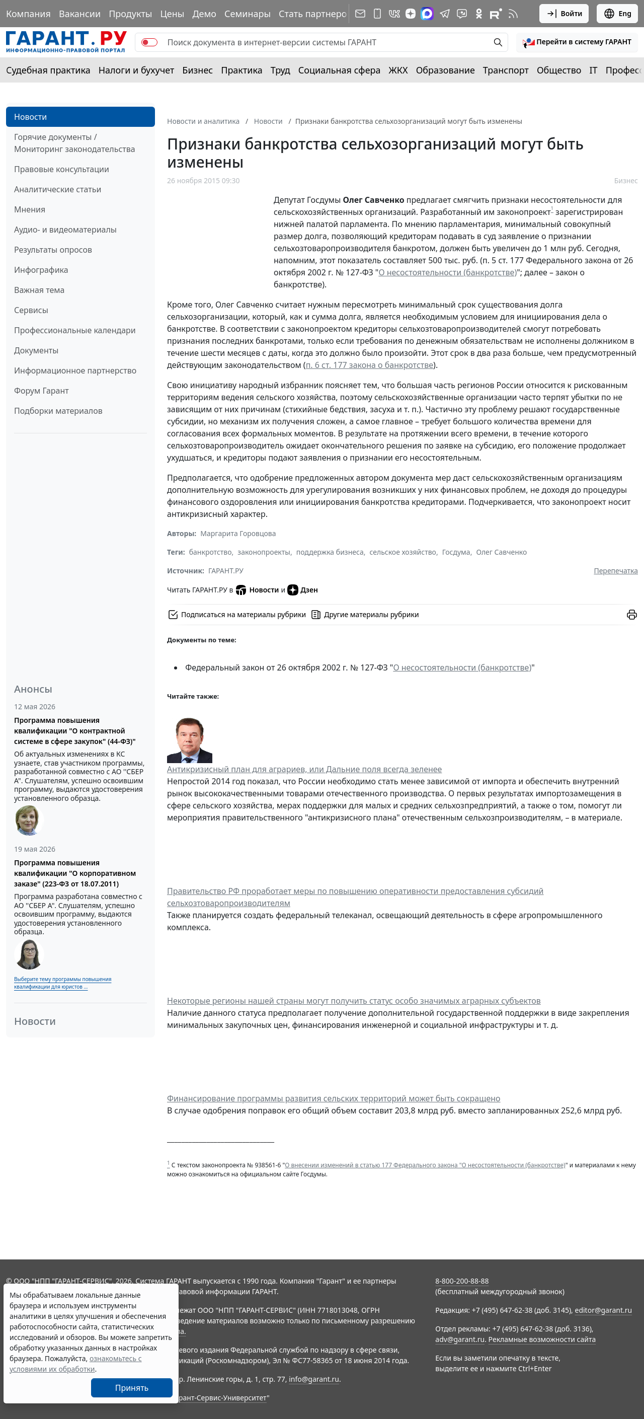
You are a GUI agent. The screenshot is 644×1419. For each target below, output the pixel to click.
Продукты (130, 14)
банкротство (210, 552)
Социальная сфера (339, 70)
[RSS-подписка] (513, 14)
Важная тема (39, 289)
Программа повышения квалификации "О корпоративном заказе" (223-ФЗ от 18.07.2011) (75, 873)
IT (594, 70)
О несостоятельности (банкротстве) (447, 272)
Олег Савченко (501, 552)
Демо (204, 14)
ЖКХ (398, 70)
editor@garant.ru (603, 1310)
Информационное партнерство (75, 370)
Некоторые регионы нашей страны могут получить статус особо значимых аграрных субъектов (354, 1000)
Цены (172, 14)
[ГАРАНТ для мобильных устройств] (377, 14)
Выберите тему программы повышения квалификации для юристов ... (62, 983)
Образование (445, 70)
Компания (28, 14)
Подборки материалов (58, 410)
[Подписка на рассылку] (360, 14)
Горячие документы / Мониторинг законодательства (74, 143)
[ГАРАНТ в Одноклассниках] (479, 14)
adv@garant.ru (460, 1339)
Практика (241, 70)
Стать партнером (316, 14)
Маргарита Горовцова (238, 533)
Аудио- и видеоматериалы (65, 229)
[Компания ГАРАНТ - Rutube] (496, 14)
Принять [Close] (132, 1387)
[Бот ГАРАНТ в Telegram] (462, 14)
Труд (280, 70)
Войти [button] (564, 14)
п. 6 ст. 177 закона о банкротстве (369, 364)
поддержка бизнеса (330, 552)
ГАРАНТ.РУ (226, 570)
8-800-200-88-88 (462, 1281)
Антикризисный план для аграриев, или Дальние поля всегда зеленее (304, 769)
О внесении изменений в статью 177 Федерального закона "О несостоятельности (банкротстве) (425, 1165)
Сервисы (31, 310)
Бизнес (197, 70)
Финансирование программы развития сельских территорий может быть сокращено (334, 1098)
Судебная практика (48, 70)
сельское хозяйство (402, 552)
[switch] (149, 42)
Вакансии (80, 14)
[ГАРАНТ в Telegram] (445, 14)
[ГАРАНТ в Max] (427, 13)
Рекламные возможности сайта (542, 1339)
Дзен (302, 589)
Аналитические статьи (57, 189)
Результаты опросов (53, 249)
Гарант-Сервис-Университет (219, 1397)
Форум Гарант (41, 390)
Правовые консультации (61, 169)
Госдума (456, 552)
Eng (617, 14)
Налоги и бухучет (137, 70)
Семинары (247, 14)
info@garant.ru (314, 1379)
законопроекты (263, 552)
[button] (577, 42)
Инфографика (41, 269)
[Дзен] (411, 14)
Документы (36, 350)
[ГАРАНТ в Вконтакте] (394, 14)
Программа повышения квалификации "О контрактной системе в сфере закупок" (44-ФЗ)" (75, 730)
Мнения (29, 209)
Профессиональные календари (75, 330)
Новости (30, 116)
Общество (559, 70)
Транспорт (506, 70)
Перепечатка (616, 570)
